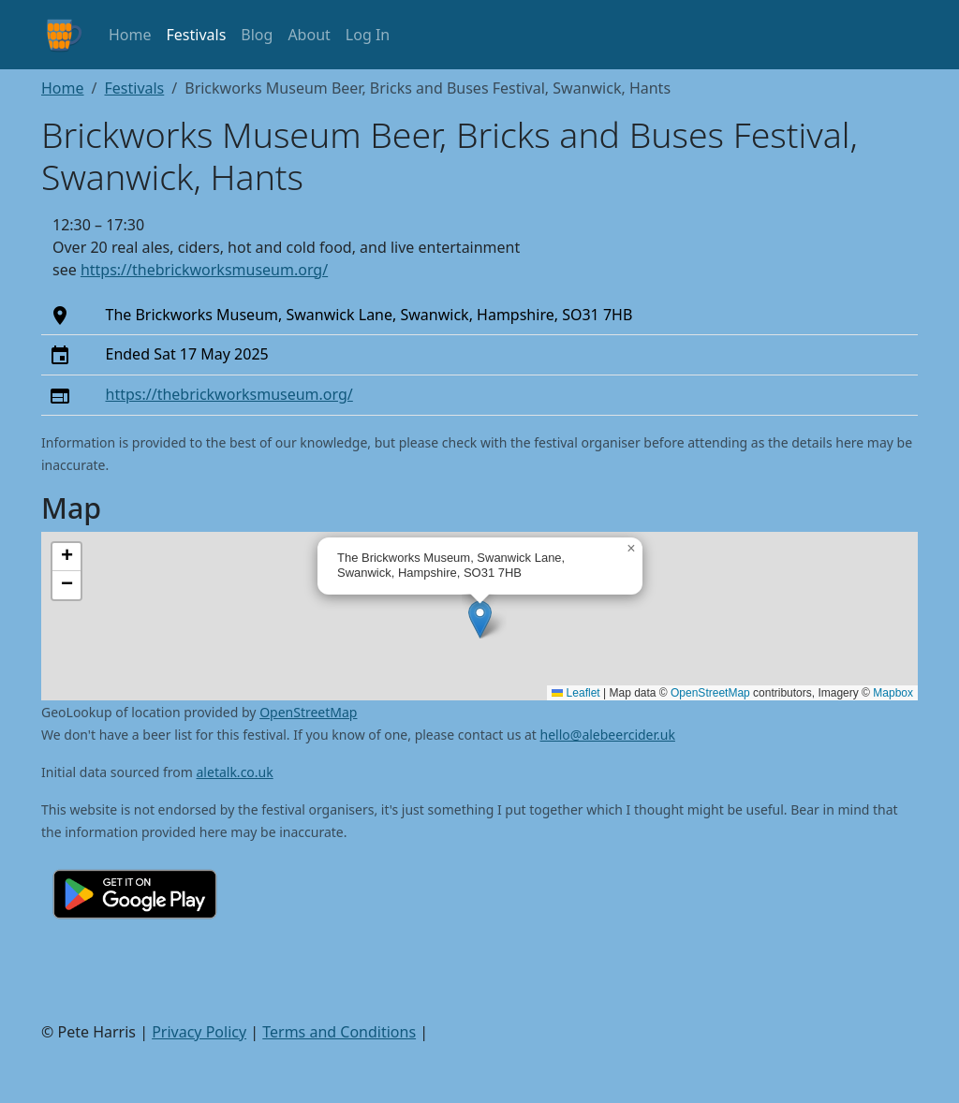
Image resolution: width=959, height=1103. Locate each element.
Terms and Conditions (339, 1032)
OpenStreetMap (710, 692)
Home (130, 34)
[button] (480, 619)
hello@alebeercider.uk (607, 734)
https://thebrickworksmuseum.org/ (204, 269)
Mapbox (893, 692)
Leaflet (575, 692)
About (309, 34)
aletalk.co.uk (235, 772)
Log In (368, 34)
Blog (257, 34)
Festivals (197, 34)
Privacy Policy (199, 1032)
